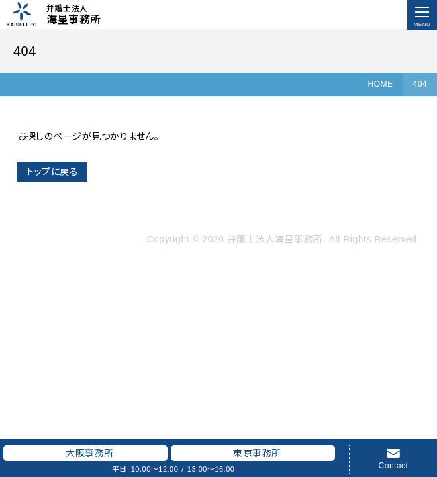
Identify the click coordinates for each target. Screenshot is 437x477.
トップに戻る (52, 171)
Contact (394, 465)
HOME (380, 84)
